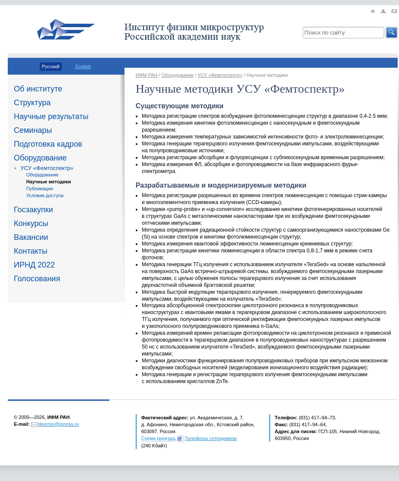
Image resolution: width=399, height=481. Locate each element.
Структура (32, 102)
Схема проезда (158, 438)
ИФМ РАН (146, 75)
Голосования (37, 278)
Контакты (31, 251)
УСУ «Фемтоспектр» (47, 168)
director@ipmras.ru (58, 424)
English (83, 66)
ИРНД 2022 (34, 265)
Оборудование (40, 158)
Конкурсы (31, 223)
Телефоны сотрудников (211, 438)
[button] (392, 32)
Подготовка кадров (48, 144)
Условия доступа (45, 195)
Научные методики (48, 181)
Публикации (39, 188)
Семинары (33, 130)
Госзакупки (33, 209)
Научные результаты (51, 116)
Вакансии (31, 237)
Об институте (38, 89)
